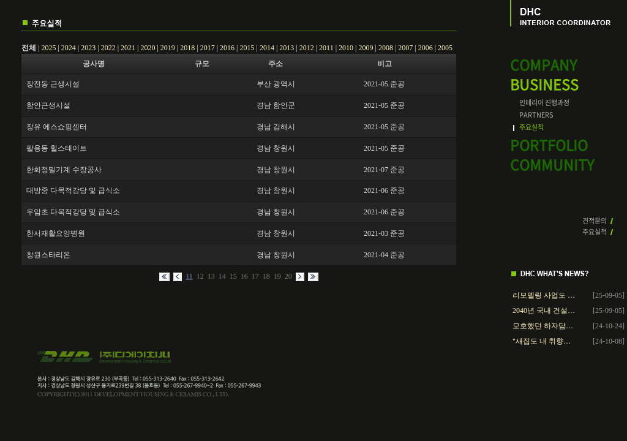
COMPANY (543, 65)
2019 (167, 47)
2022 (108, 47)
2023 (88, 47)
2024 (68, 47)
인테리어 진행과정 (544, 102)
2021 (128, 47)
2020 (147, 47)
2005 (445, 47)
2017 (207, 47)
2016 (227, 47)
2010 (346, 47)
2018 (187, 47)
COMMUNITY (552, 165)
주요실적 (531, 127)
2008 (385, 47)
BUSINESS (544, 85)
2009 (365, 47)
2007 (405, 47)
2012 (306, 47)
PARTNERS (536, 115)
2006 (425, 47)
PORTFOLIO (549, 145)
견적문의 (594, 221)
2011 (326, 47)
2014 (267, 47)
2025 (48, 47)
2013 (286, 47)
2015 (246, 47)
